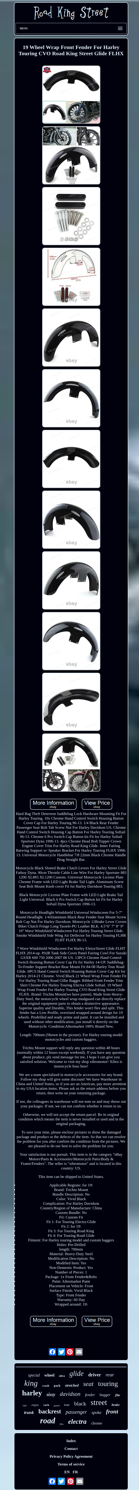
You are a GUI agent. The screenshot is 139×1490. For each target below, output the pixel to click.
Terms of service (70, 1464)
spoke (96, 1412)
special (34, 1375)
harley (32, 1393)
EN (67, 1472)
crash (45, 1385)
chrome (96, 1423)
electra (77, 1421)
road (47, 1420)
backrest (49, 1411)
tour (67, 1405)
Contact (71, 1448)
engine (35, 1405)
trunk (29, 1412)
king (31, 1383)
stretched (72, 1385)
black (80, 1404)
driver (94, 1374)
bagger (105, 1395)
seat (88, 1383)
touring (108, 1383)
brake (116, 1405)
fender (90, 1395)
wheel (49, 1375)
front (112, 1411)
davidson (70, 1394)
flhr (117, 1395)
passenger (76, 1412)
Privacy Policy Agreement (71, 1456)
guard (57, 1405)
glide (76, 1373)
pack (57, 1385)
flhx (62, 1424)
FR (75, 1472)
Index (71, 1441)
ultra (62, 1375)
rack (46, 1405)
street (99, 1402)
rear (110, 1374)
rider (25, 1405)
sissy (50, 1394)
